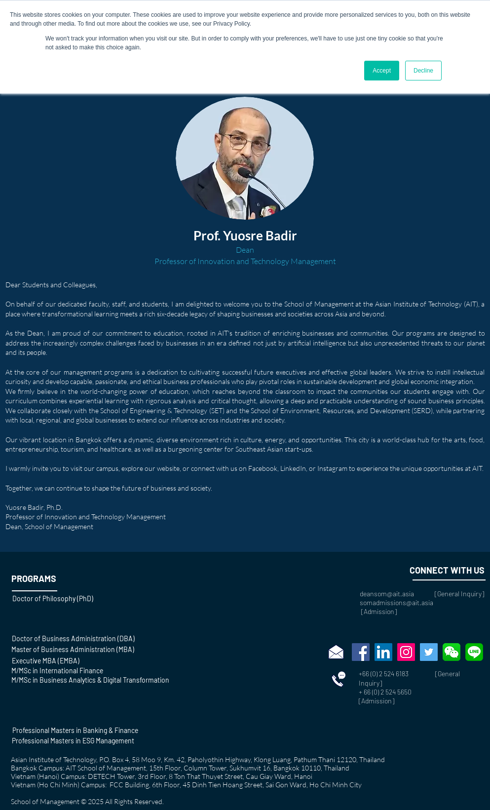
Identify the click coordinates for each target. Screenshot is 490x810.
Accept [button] (382, 70)
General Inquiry (459, 593)
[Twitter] (429, 652)
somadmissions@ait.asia (396, 602)
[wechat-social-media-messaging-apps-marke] (451, 652)
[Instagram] (406, 652)
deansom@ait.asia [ (398, 593)
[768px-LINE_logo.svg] (474, 652)
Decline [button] (423, 70)
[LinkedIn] (383, 652)
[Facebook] (361, 652)
